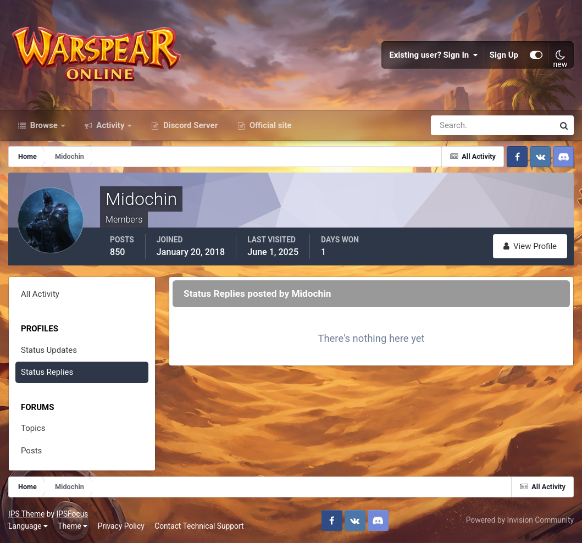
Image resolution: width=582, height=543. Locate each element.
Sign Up (504, 55)
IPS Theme (26, 513)
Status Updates (49, 350)
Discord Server (189, 125)
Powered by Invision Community (520, 520)
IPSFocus (72, 513)
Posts (31, 451)
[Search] (454, 125)
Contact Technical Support (198, 526)
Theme (72, 526)
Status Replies (47, 372)
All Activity (40, 294)
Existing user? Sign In (433, 55)
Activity (111, 125)
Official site (269, 125)
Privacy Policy (121, 526)
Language (28, 526)
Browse (44, 125)
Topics (33, 428)
